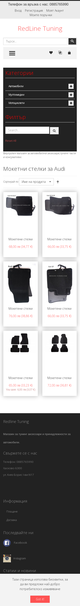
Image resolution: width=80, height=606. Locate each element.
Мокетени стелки (21, 239)
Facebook (20, 542)
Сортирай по (10, 181)
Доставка (11, 520)
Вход (18, 10)
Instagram (19, 558)
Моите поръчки (41, 15)
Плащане (12, 511)
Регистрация (34, 10)
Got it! (40, 599)
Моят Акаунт (55, 10)
